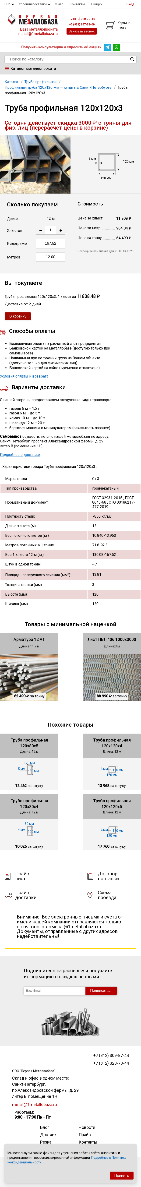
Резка (45, 1142)
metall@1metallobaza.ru (38, 34)
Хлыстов (14, 230)
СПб (7, 4)
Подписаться (101, 991)
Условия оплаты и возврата (24, 376)
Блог (44, 1127)
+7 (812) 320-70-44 (111, 1063)
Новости (87, 1127)
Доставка (49, 1134)
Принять (121, 1175)
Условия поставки (33, 4)
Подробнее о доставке (20, 454)
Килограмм (17, 243)
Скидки (96, 4)
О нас (59, 4)
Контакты (77, 4)
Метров (14, 257)
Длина (12, 219)
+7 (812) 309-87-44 (111, 1055)
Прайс (85, 1134)
